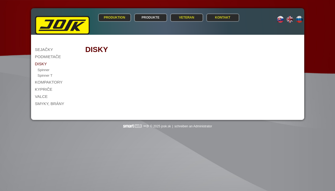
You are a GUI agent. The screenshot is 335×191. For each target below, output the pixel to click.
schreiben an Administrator (193, 126)
